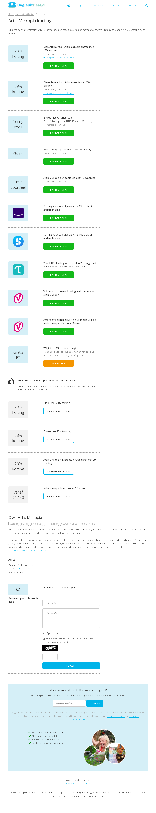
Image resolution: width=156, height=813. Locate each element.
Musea (24, 523)
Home (11, 14)
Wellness (98, 5)
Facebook (71, 783)
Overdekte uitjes (69, 523)
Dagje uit (82, 5)
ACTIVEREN (95, 703)
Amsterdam (23, 568)
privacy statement (116, 715)
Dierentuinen (51, 523)
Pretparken (36, 523)
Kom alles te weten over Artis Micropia (28, 550)
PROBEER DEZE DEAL (58, 411)
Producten (132, 5)
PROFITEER (58, 363)
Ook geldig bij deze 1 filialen (58, 57)
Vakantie (115, 5)
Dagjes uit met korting (24, 14)
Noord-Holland (88, 523)
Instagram (85, 783)
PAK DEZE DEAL (58, 65)
